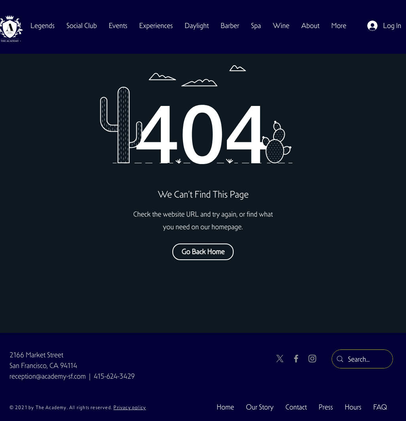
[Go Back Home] (203, 252)
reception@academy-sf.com (47, 376)
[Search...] (362, 359)
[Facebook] (296, 358)
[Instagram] (312, 358)
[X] (280, 358)
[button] (81, 26)
